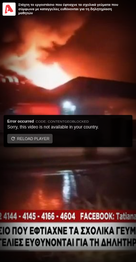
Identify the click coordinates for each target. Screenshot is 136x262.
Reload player (33, 138)
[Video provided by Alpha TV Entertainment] (9, 9)
